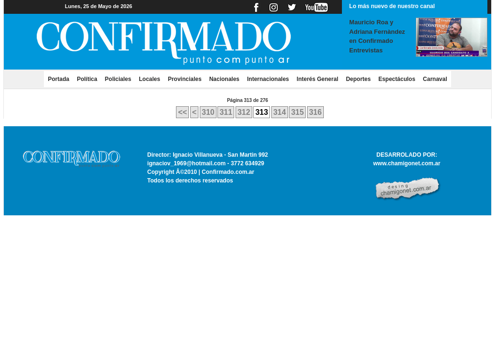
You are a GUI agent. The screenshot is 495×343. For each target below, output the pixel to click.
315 (297, 112)
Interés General (317, 79)
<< (182, 112)
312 (243, 112)
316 (315, 112)
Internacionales (268, 79)
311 (225, 112)
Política (87, 79)
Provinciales (185, 79)
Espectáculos (396, 79)
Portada (60, 78)
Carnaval (435, 79)
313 (261, 112)
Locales (149, 79)
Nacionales (224, 79)
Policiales (118, 79)
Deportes (358, 79)
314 (279, 112)
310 (208, 112)
